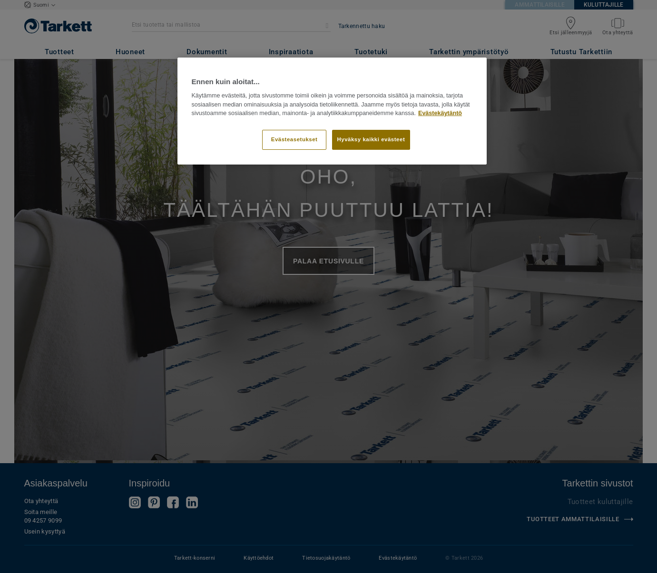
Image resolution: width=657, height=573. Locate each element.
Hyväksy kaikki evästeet (371, 139)
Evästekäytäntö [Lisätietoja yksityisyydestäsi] (440, 113)
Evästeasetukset (294, 139)
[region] (332, 111)
